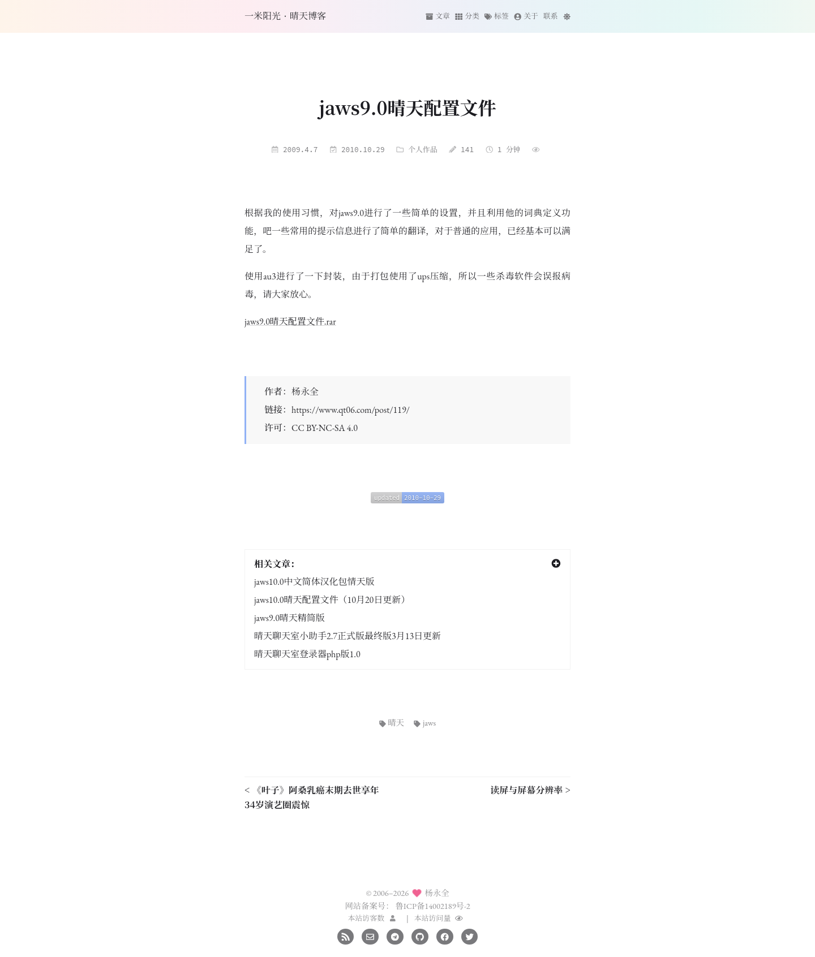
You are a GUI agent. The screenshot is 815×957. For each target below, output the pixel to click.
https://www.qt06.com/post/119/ (350, 410)
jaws (425, 722)
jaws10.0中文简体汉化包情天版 (314, 582)
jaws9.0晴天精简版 (289, 618)
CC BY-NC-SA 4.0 (324, 428)
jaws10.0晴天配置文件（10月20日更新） (332, 600)
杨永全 (305, 392)
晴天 (391, 722)
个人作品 (422, 149)
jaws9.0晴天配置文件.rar (290, 321)
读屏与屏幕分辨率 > (530, 789)
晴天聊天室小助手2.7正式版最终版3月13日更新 (347, 636)
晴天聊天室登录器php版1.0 (307, 654)
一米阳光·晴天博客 (285, 16)
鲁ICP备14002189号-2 (432, 905)
